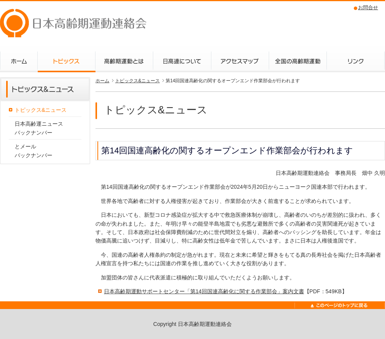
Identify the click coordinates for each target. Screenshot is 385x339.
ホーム (102, 80)
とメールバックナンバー (33, 150)
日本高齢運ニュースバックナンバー (39, 128)
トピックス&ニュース (41, 110)
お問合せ (368, 7)
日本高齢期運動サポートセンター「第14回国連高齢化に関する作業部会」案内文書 (204, 291)
